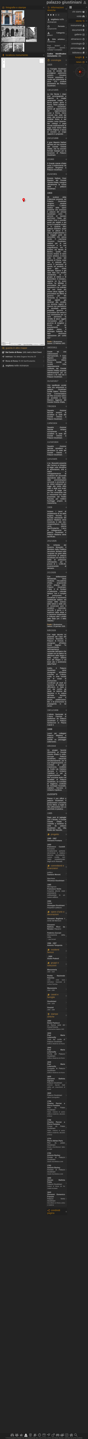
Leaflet (19, 344)
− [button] (3, 63)
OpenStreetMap (27, 344)
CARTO (42, 344)
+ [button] (3, 60)
